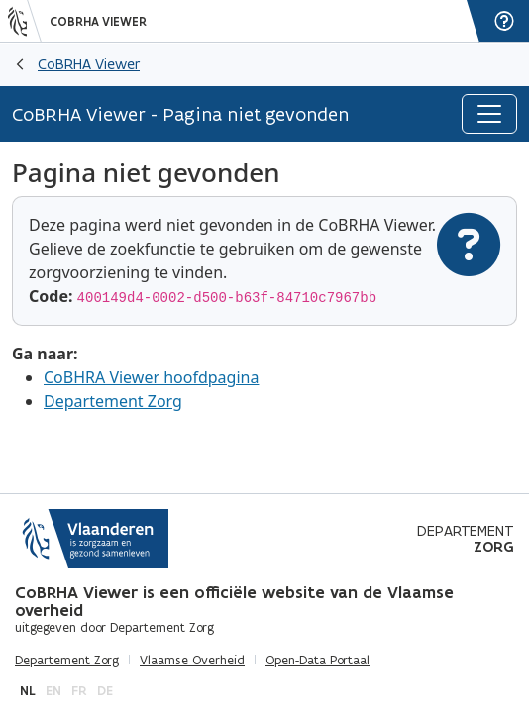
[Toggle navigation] (489, 114)
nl (28, 690)
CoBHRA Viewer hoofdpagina (151, 377)
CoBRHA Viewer (98, 22)
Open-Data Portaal (317, 660)
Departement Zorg (113, 401)
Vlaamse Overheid (192, 660)
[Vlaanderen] (25, 21)
